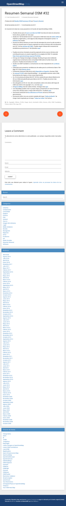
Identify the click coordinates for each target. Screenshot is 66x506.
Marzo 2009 (6, 414)
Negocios (6, 232)
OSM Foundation (56, 102)
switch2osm (6, 480)
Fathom (17, 102)
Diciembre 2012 (7, 333)
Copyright (11, 102)
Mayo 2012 (6, 347)
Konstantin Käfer (37, 102)
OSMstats (6, 472)
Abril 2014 (6, 302)
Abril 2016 (6, 277)
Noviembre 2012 (8, 335)
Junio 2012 (6, 345)
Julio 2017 (6, 266)
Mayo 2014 (6, 300)
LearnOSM (6, 449)
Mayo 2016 (6, 276)
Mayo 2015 (6, 287)
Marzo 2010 (6, 391)
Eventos (5, 215)
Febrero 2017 (7, 270)
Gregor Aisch (28, 102)
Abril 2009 (6, 412)
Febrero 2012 (7, 352)
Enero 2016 (6, 283)
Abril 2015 (6, 289)
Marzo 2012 (6, 350)
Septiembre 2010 (8, 379)
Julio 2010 (6, 383)
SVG (20, 104)
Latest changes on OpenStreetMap (13, 445)
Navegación (6, 231)
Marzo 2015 (6, 291)
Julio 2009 (6, 406)
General (25, 17)
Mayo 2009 (6, 410)
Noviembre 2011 (8, 358)
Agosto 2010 (7, 381)
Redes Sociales (7, 240)
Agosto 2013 (7, 318)
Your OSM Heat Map (9, 487)
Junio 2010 (6, 385)
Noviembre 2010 (8, 377)
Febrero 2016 (7, 281)
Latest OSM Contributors (10, 447)
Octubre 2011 (7, 360)
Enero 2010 (6, 394)
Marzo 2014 (6, 304)
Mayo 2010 (6, 387)
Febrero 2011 (7, 371)
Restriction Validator (9, 476)
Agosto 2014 (7, 297)
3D (7, 102)
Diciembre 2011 (7, 356)
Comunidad (6, 211)
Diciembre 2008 (7, 419)
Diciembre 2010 (7, 375)
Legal (4, 225)
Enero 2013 (6, 331)
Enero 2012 (6, 354)
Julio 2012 (6, 343)
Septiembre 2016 (8, 272)
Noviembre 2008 (8, 421)
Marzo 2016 (6, 279)
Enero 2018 (6, 262)
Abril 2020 (6, 254)
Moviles (5, 229)
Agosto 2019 (7, 256)
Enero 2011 (6, 373)
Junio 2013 (6, 322)
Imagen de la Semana (9, 223)
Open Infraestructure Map (10, 453)
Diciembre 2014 (7, 293)
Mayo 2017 (6, 268)
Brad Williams (34, 501)
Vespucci (5, 485)
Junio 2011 (6, 366)
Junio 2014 (6, 299)
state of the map (13, 104)
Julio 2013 (6, 320)
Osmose (5, 470)
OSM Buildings (7, 460)
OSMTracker (6, 474)
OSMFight (6, 468)
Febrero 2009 (7, 416)
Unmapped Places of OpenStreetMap (14, 484)
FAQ (4, 217)
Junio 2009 (6, 408)
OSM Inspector (7, 462)
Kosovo (45, 102)
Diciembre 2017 (7, 264)
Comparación (7, 209)
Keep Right (6, 443)
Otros (4, 234)
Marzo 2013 (6, 327)
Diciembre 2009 (7, 396)
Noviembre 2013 (8, 312)
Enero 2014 (6, 308)
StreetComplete (7, 478)
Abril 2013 (6, 325)
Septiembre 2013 (8, 316)
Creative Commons (31, 499)
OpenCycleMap (7, 455)
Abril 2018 (6, 260)
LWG (49, 102)
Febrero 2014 (7, 306)
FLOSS (22, 102)
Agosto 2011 (7, 362)
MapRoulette (7, 451)
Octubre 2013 (7, 314)
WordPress (13, 501)
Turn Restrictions (8, 482)
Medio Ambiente (8, 227)
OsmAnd (5, 464)
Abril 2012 (6, 348)
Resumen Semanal (33, 17)
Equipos (5, 213)
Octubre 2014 (7, 295)
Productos (6, 236)
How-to (5, 221)
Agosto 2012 (7, 341)
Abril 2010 (6, 389)
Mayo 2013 (6, 324)
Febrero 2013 (7, 329)
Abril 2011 (6, 368)
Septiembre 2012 (8, 339)
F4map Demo (7, 434)
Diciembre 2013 (7, 310)
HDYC (4, 436)
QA (4, 238)
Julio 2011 (6, 364)
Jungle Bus (6, 441)
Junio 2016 (6, 274)
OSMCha (5, 466)
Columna (5, 208)
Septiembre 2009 (8, 402)
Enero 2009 (6, 418)
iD (3, 437)
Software (5, 244)
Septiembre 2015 (8, 285)
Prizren (7, 104)
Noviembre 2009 (8, 398)
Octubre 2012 (7, 337)
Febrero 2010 (7, 393)
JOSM (5, 439)
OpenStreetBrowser (9, 457)
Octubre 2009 (7, 400)
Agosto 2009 (7, 404)
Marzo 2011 (6, 370)
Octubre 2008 (7, 423)
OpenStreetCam (7, 459)
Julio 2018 (6, 258)
